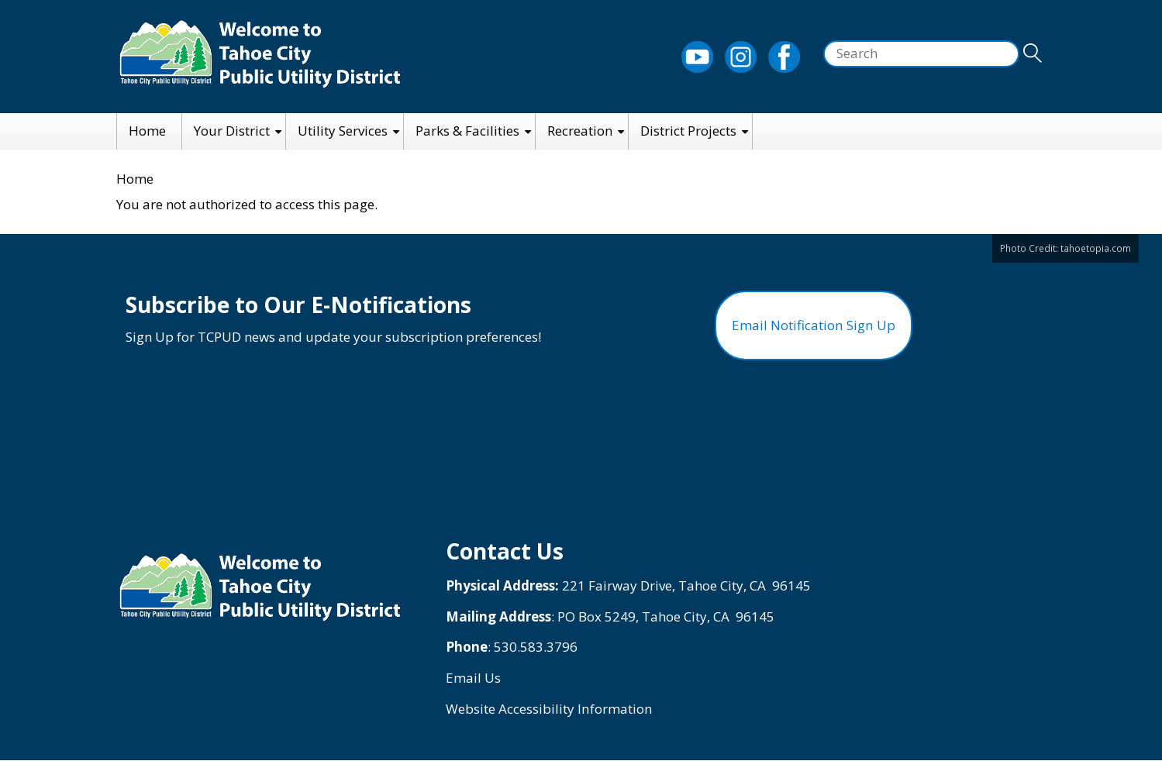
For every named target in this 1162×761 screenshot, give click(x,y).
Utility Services (343, 130)
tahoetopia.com (1095, 248)
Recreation (579, 130)
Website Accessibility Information (548, 709)
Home (147, 130)
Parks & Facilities (467, 130)
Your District (232, 130)
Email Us (473, 678)
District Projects (688, 130)
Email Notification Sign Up (814, 325)
